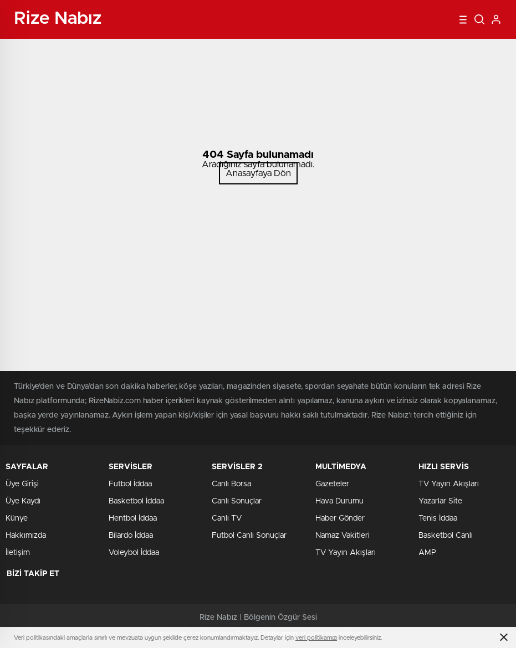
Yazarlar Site (440, 501)
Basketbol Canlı (445, 535)
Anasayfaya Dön (258, 173)
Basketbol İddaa (136, 501)
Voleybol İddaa (134, 553)
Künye (17, 518)
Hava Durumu (339, 501)
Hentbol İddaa (133, 518)
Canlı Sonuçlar (237, 501)
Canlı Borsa (231, 484)
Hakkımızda (26, 535)
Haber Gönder (340, 518)
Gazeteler (332, 484)
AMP (427, 553)
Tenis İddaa (437, 518)
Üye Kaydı (23, 501)
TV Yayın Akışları (345, 553)
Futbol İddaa (130, 484)
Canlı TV (227, 518)
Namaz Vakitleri (342, 535)
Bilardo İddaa (131, 535)
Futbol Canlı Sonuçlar (249, 535)
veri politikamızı (316, 638)
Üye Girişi (22, 484)
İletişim (18, 553)
